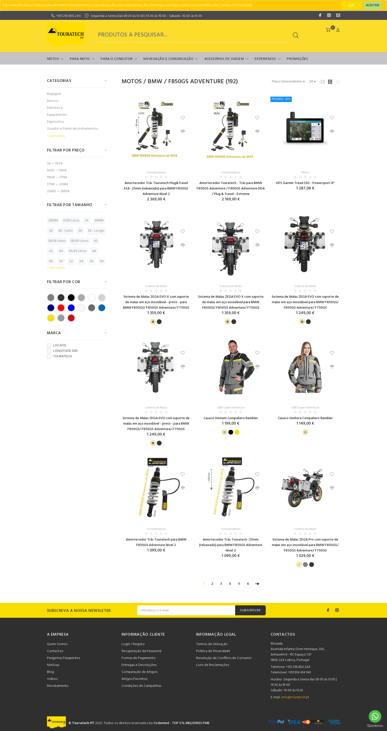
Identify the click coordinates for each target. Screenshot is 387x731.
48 (51, 261)
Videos (52, 679)
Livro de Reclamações (212, 665)
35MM (99, 220)
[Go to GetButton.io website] (375, 726)
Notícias (53, 665)
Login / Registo (133, 644)
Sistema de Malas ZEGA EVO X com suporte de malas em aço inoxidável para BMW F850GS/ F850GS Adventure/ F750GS (230, 302)
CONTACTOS (283, 634)
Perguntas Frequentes (63, 658)
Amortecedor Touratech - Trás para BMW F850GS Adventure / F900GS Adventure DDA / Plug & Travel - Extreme (231, 188)
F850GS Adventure (196, 81)
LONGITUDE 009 (62, 351)
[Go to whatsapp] (375, 716)
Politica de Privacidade (213, 651)
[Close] (372, 5)
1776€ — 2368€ (57, 184)
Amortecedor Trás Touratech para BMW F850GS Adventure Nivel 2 (156, 542)
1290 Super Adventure (231, 407)
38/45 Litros (79, 241)
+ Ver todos (56, 136)
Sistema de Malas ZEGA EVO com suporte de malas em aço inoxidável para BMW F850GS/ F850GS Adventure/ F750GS (305, 302)
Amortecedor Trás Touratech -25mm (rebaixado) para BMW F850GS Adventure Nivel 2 (230, 545)
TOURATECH (59, 356)
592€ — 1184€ (57, 170)
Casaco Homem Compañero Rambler (231, 418)
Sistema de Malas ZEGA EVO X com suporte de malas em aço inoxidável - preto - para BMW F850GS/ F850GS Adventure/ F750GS (156, 302)
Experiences (265, 59)
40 (96, 241)
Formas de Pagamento (139, 658)
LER (351, 5)
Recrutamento (58, 686)
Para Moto (80, 59)
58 (102, 261)
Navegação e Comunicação (168, 59)
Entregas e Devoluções (139, 665)
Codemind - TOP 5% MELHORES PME (182, 723)
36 (50, 231)
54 (81, 261)
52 (71, 261)
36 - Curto (65, 231)
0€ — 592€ (55, 163)
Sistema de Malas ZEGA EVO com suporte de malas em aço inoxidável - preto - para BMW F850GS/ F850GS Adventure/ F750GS (156, 423)
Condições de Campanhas (141, 686)
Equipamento (57, 115)
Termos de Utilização (212, 644)
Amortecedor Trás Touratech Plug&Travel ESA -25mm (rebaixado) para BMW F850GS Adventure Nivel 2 (156, 188)
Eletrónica (54, 108)
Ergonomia (55, 122)
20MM (53, 220)
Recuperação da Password (141, 651)
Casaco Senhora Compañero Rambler (305, 418)
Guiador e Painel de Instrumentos (72, 129)
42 (51, 251)
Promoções (297, 59)
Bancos (52, 101)
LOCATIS (56, 345)
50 (61, 261)
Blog (50, 672)
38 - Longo (96, 231)
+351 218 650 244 (68, 16)
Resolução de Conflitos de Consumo (224, 658)
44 (61, 251)
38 (80, 231)
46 (94, 251)
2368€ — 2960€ (58, 191)
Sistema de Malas (156, 286)
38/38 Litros (57, 241)
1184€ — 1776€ (57, 177)
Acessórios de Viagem (224, 59)
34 (86, 220)
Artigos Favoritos (134, 679)
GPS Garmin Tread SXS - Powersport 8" (305, 183)
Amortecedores (156, 172)
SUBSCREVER (250, 610)
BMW (155, 81)
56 (91, 261)
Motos (53, 59)
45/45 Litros (77, 251)
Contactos (55, 651)
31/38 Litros (71, 220)
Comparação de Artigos (139, 672)
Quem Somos (57, 644)
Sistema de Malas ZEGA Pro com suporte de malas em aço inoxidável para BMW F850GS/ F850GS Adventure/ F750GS (305, 545)
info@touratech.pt (295, 697)
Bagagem (54, 94)
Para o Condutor (116, 59)
